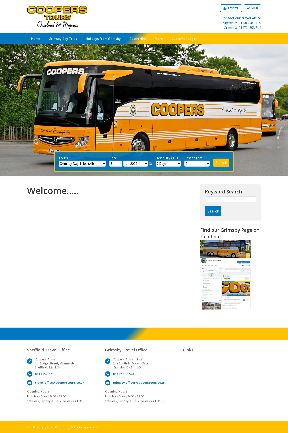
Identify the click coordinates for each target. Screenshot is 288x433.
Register (233, 8)
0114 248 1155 (45, 374)
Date (113, 158)
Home (35, 38)
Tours (63, 158)
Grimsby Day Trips (63, 38)
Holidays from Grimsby (103, 38)
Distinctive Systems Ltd (84, 427)
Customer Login (184, 38)
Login (254, 8)
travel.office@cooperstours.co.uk (59, 382)
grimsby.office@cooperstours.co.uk (139, 382)
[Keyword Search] (230, 199)
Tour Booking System (40, 427)
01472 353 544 (123, 374)
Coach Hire (137, 38)
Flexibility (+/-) (167, 158)
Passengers (193, 158)
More (159, 38)
